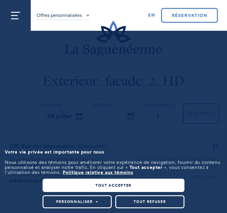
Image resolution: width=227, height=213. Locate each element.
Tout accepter (113, 185)
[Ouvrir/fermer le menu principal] (15, 15)
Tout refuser (150, 201)
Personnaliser (77, 201)
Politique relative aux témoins (98, 172)
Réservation (189, 15)
